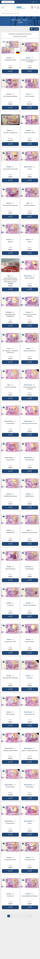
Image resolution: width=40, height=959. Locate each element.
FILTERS (36, 29)
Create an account (8, 1)
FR (30, 2)
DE (37, 2)
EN (33, 2)
